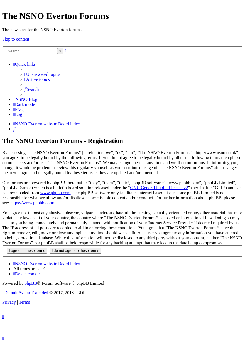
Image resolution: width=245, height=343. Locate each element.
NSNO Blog (26, 99)
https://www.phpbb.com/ (32, 202)
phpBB (30, 283)
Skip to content (15, 39)
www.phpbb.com (55, 192)
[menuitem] (42, 74)
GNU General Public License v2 (159, 187)
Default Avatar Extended (26, 292)
